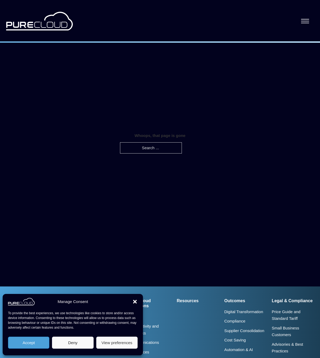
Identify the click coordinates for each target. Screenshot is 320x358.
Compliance (234, 321)
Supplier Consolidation (244, 330)
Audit (133, 316)
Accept (29, 342)
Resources (188, 300)
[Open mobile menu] (305, 21)
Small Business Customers (285, 331)
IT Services (139, 352)
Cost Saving (235, 340)
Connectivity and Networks (144, 329)
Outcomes (234, 300)
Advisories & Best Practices (287, 347)
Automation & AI (238, 349)
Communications (144, 342)
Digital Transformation (243, 311)
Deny (72, 342)
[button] (135, 301)
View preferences (117, 342)
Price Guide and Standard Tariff (286, 315)
